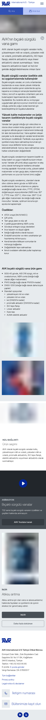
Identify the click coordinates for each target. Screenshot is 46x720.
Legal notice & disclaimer (13, 683)
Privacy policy (8, 679)
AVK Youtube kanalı (23, 522)
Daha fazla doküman (23, 623)
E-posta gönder (17, 667)
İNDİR (23, 614)
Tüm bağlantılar (9, 675)
